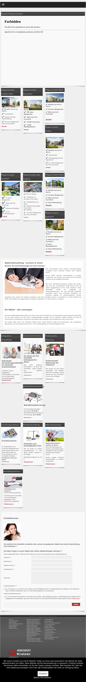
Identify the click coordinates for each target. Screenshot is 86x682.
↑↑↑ (80, 620)
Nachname (8, 561)
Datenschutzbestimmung (13, 593)
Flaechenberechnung (50, 629)
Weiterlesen (6, 380)
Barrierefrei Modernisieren (52, 637)
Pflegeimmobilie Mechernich (34, 619)
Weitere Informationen (42, 678)
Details (4, 126)
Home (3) (11, 619)
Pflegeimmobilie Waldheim (33, 634)
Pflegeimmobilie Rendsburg (33, 628)
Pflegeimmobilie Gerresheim (34, 638)
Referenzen (29, 637)
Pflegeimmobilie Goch (32, 625)
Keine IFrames (43, 50)
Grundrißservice (49, 634)
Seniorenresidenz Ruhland (33, 639)
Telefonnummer (10, 565)
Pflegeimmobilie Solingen (33, 622)
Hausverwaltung (49, 639)
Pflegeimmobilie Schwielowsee (34, 641)
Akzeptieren (43, 674)
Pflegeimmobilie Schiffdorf (33, 629)
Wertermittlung (12, 622)
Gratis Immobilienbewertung (16, 623)
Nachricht (7, 578)
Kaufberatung (48, 635)
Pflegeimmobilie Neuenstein (34, 623)
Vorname (8, 557)
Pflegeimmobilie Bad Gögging (34, 631)
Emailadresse (9, 569)
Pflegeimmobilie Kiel (32, 632)
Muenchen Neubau (31, 635)
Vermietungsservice (50, 632)
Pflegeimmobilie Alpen (32, 626)
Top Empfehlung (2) (13, 621)
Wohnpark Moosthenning (33, 621)
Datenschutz (75, 598)
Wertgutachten (12, 626)
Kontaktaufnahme (10, 586)
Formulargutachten (13, 625)
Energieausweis (49, 631)
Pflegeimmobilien (13, 628)
